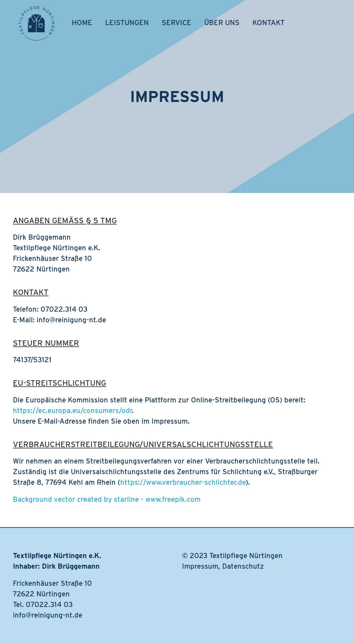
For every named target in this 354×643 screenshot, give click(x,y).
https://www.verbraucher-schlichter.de (183, 482)
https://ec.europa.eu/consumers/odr (72, 410)
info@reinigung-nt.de (47, 615)
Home (82, 22)
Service (176, 22)
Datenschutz (243, 566)
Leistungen (127, 22)
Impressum (200, 566)
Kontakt (268, 22)
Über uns (222, 22)
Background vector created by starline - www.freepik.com (107, 499)
